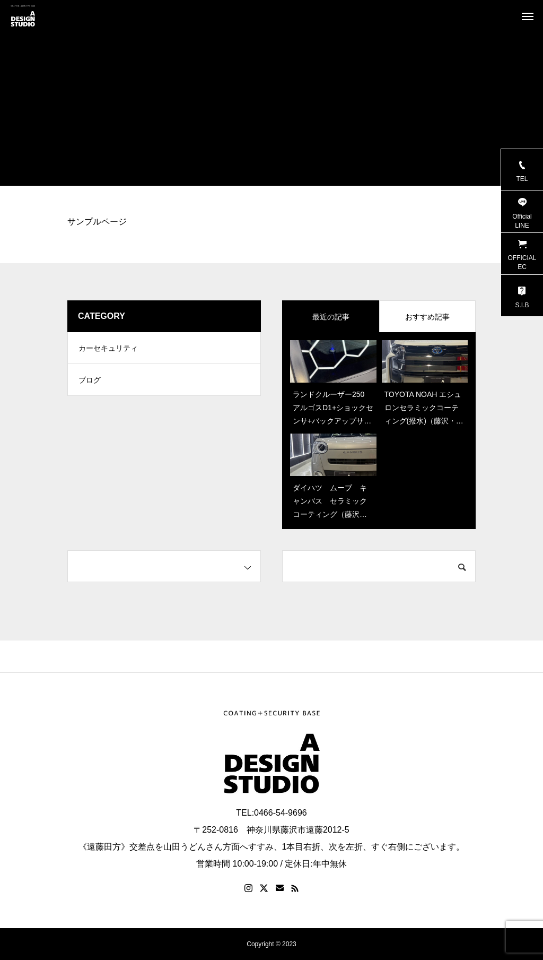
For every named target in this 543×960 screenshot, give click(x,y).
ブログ (89, 380)
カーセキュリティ (108, 348)
